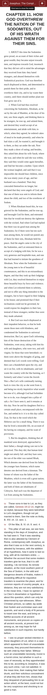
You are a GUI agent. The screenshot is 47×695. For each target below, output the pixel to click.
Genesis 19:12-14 (24, 506)
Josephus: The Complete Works (23, 3)
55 (9, 402)
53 (39, 353)
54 (9, 381)
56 (15, 446)
